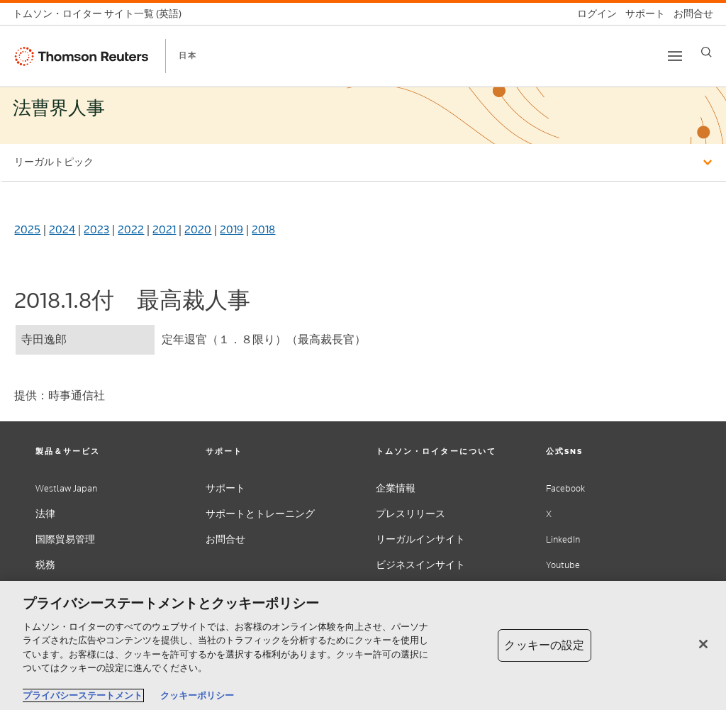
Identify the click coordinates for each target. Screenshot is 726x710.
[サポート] (641, 14)
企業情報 (395, 488)
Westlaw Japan (66, 488)
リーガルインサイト (420, 539)
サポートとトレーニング (260, 514)
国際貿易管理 (65, 539)
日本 (188, 55)
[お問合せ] (689, 14)
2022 (131, 229)
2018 (263, 229)
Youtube (563, 565)
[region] (363, 645)
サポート (225, 488)
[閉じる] (703, 644)
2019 (231, 229)
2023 (96, 229)
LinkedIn (563, 539)
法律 (45, 514)
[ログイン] (593, 14)
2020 (197, 229)
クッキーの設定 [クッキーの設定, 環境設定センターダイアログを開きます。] (544, 645)
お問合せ (225, 539)
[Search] (706, 52)
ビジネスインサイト (420, 565)
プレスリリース (410, 514)
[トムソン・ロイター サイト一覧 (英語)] (101, 14)
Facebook (565, 488)
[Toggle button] (675, 56)
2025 (27, 229)
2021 (164, 229)
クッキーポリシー (197, 695)
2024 (62, 229)
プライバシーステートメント (83, 695)
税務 (45, 565)
